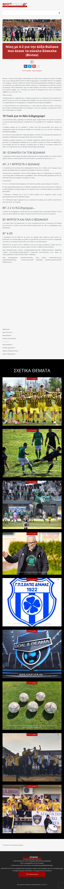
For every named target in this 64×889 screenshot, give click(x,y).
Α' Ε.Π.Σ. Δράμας (26, 70)
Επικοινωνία (33, 874)
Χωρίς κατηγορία (37, 70)
